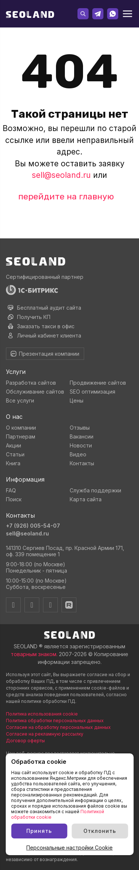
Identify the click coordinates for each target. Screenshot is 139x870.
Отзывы (80, 427)
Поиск (13, 499)
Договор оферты (25, 740)
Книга (13, 463)
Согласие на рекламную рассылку (44, 734)
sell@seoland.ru (61, 175)
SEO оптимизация (92, 391)
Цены (76, 400)
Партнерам (20, 436)
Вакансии (81, 436)
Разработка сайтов (31, 382)
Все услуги (20, 400)
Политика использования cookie (42, 714)
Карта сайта (86, 499)
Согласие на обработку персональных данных (58, 727)
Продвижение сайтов (98, 382)
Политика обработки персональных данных (55, 720)
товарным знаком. (34, 654)
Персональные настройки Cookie (69, 847)
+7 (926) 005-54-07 (33, 525)
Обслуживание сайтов (35, 391)
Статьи (15, 454)
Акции (13, 445)
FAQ (11, 490)
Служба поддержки (95, 490)
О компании (21, 427)
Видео (78, 454)
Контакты (82, 463)
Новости (81, 445)
